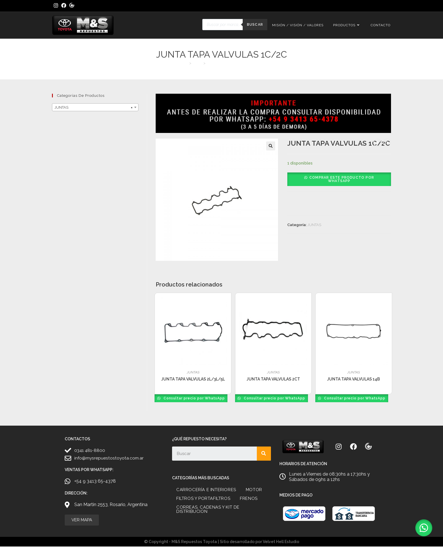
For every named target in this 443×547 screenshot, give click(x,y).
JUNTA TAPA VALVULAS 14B (353, 379)
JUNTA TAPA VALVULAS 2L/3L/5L (193, 379)
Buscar (255, 25)
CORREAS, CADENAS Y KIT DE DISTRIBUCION (208, 509)
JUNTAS (314, 225)
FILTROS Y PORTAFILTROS (203, 498)
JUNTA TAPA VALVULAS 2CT (273, 379)
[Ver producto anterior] (377, 142)
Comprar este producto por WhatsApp (341, 179)
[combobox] (95, 107)
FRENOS (249, 498)
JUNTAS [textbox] (94, 107)
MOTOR (254, 489)
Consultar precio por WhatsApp (194, 398)
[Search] (264, 454)
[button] (270, 145)
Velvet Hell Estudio (281, 542)
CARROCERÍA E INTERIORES (206, 489)
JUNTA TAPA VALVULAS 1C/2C (233, 63)
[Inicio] (186, 63)
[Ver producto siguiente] (387, 142)
